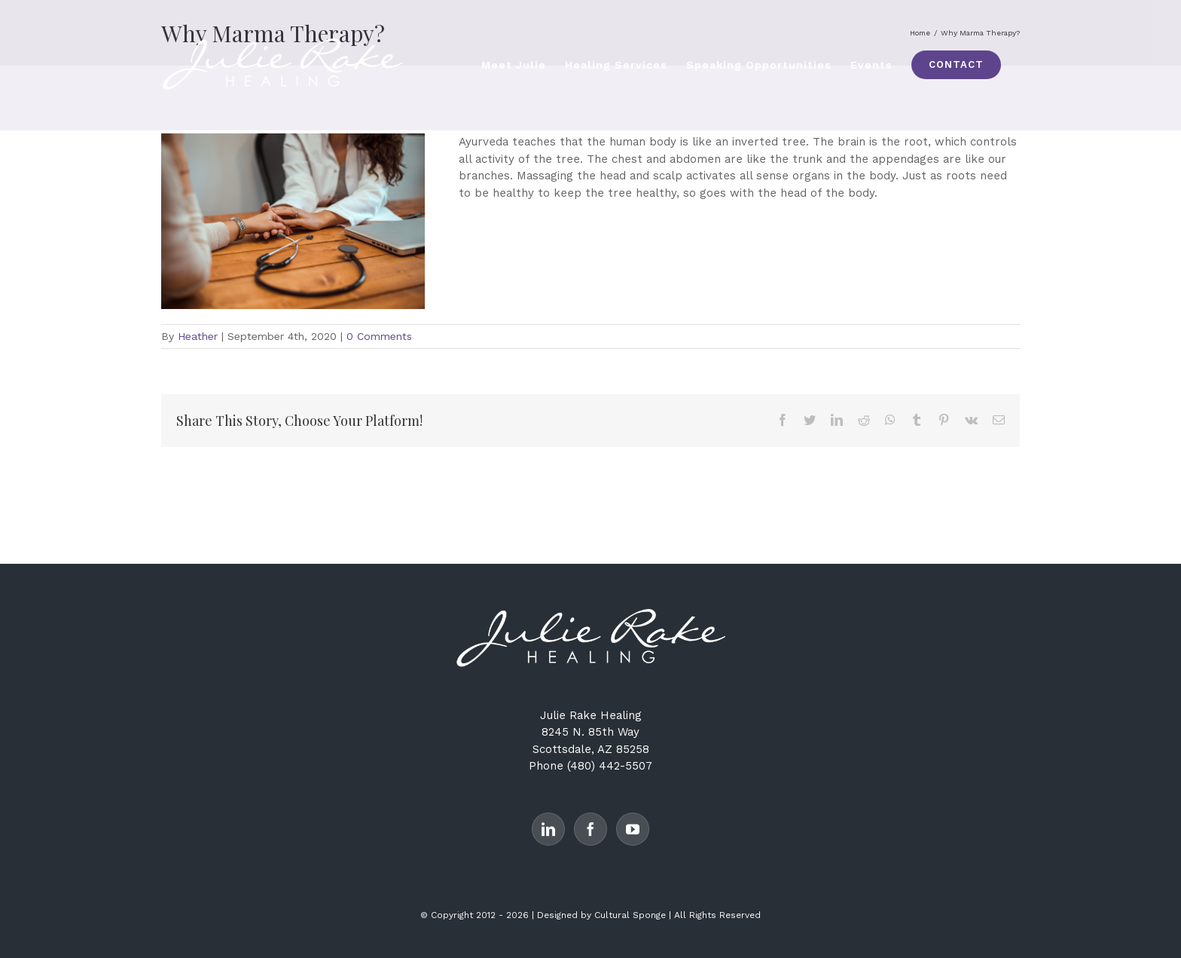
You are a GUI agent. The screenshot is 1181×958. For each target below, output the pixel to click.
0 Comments (379, 336)
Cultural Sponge (630, 915)
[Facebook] (590, 829)
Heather (198, 336)
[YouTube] (632, 829)
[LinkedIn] (548, 829)
